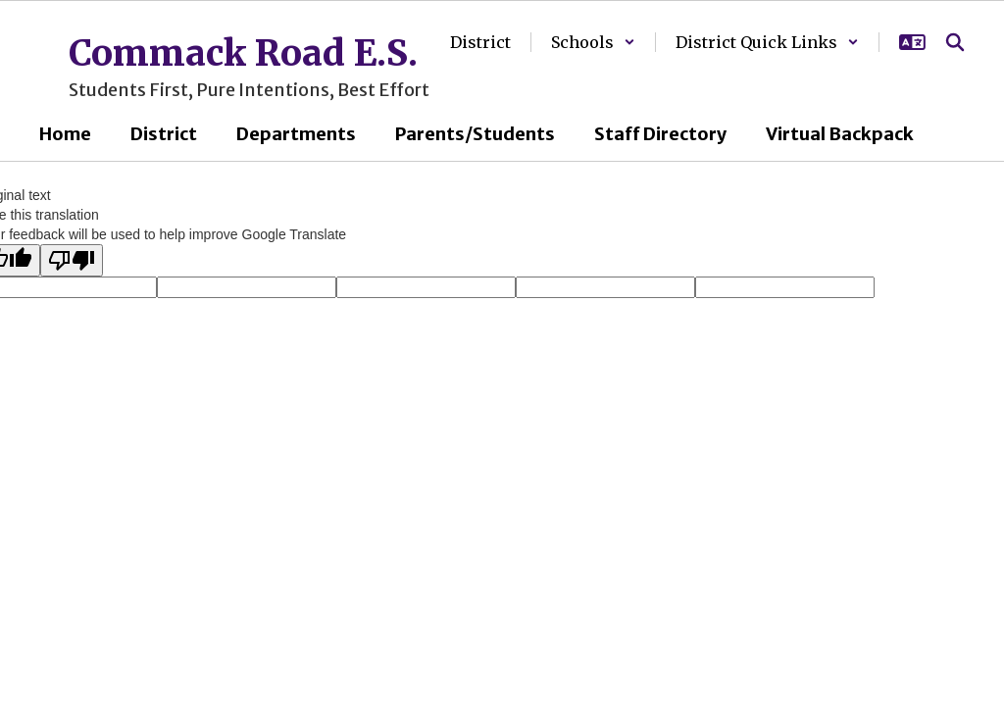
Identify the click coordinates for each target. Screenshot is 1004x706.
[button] (593, 42)
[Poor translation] (71, 260)
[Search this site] (955, 42)
